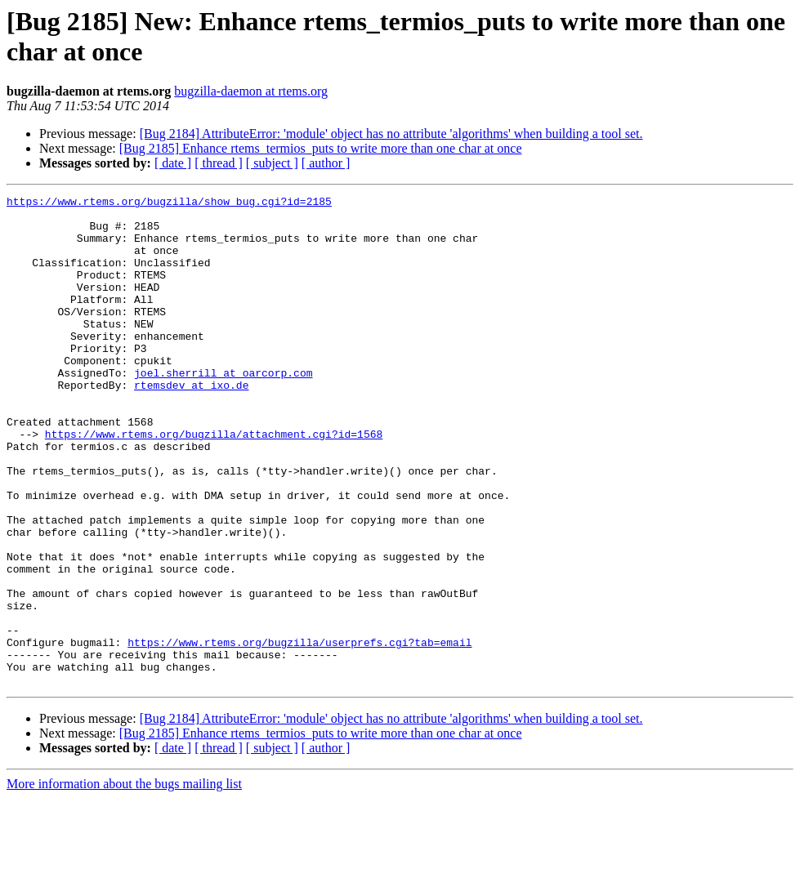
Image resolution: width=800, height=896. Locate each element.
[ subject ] (272, 163)
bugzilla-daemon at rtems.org (251, 91)
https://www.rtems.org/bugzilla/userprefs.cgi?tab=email (299, 732)
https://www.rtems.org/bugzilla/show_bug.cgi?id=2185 (169, 203)
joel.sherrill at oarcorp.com (223, 409)
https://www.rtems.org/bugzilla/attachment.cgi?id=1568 (213, 482)
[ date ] (172, 163)
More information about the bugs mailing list (124, 882)
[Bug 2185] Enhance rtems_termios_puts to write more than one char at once (320, 148)
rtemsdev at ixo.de (191, 424)
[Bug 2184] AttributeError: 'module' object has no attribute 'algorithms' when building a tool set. (391, 133)
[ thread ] (218, 163)
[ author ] (326, 163)
